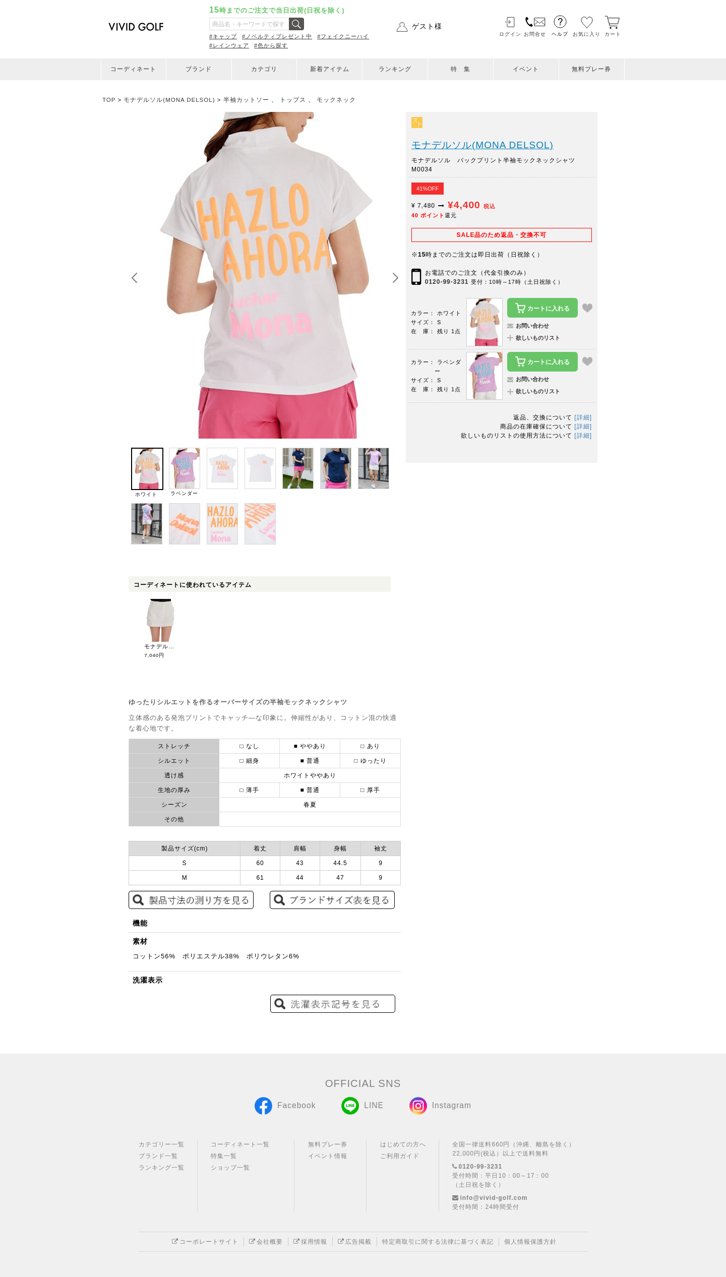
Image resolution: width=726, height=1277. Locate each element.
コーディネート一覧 (240, 1144)
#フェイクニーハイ (343, 36)
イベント (526, 69)
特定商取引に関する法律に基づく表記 (438, 1241)
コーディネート (133, 69)
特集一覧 (224, 1156)
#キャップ (223, 36)
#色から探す (271, 45)
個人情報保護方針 (530, 1241)
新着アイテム (329, 69)
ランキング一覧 (162, 1167)
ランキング (395, 69)
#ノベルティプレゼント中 (277, 36)
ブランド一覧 (158, 1156)
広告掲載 (355, 1241)
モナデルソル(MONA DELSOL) (482, 145)
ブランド (199, 69)
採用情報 (310, 1241)
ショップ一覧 (230, 1167)
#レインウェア (229, 45)
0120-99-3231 (447, 281)
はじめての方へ (403, 1144)
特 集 (460, 69)
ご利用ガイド (399, 1156)
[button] (395, 278)
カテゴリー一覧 (162, 1144)
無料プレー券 (591, 69)
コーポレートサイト (205, 1241)
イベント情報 (327, 1156)
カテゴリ (264, 69)
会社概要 (266, 1241)
